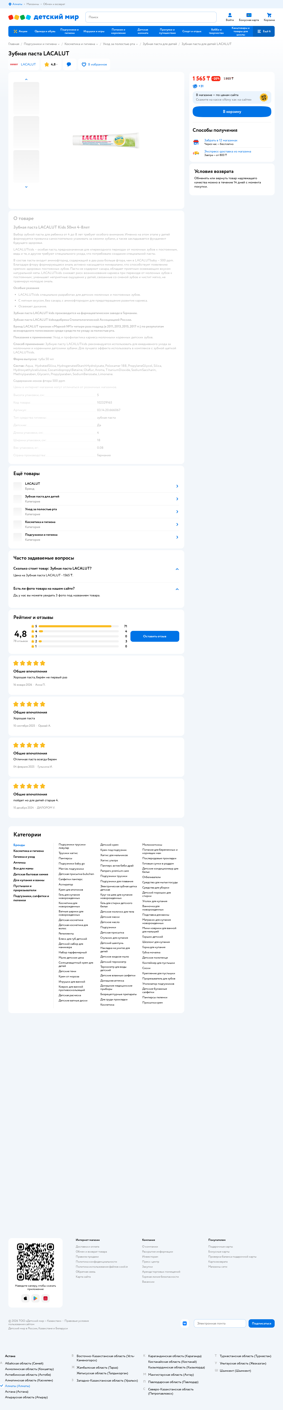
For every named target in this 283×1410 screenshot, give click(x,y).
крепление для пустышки (158, 973)
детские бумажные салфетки (154, 990)
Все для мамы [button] (23, 868)
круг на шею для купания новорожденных (116, 896)
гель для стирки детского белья (116, 904)
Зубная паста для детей (160, 44)
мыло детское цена (71, 957)
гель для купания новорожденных (69, 896)
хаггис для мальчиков (114, 855)
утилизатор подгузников (158, 984)
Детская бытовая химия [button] (30, 874)
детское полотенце (155, 957)
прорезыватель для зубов (158, 978)
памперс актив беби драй (117, 865)
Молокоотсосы (152, 844)
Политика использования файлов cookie (102, 1266)
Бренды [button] (19, 845)
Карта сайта (83, 1276)
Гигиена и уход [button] (24, 857)
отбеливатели (151, 877)
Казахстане (45, 1328)
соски (146, 968)
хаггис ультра (109, 860)
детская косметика (71, 920)
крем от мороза (69, 976)
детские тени (67, 971)
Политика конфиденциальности (96, 1261)
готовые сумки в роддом (158, 863)
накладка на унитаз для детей (115, 949)
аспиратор (66, 884)
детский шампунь (111, 943)
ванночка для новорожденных (153, 908)
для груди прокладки (114, 999)
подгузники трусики (113, 876)
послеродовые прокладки (159, 858)
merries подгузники (71, 869)
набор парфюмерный (73, 952)
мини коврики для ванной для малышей (159, 930)
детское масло (110, 922)
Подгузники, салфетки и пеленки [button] (31, 898)
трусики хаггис (68, 853)
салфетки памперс (71, 879)
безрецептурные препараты (118, 994)
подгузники (108, 927)
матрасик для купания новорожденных (156, 921)
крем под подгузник (113, 850)
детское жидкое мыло (114, 956)
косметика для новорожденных (69, 904)
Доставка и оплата (87, 1246)
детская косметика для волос (73, 926)
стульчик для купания (114, 938)
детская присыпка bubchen (76, 874)
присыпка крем (152, 1002)
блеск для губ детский (73, 939)
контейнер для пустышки (158, 963)
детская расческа (70, 995)
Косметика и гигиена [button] (28, 851)
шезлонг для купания (156, 942)
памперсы (65, 858)
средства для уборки (155, 887)
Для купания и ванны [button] (28, 880)
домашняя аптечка (112, 980)
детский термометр (113, 962)
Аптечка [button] (19, 862)
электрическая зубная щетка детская (118, 888)
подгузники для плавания (116, 881)
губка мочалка (151, 952)
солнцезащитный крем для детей (76, 964)
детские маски (110, 917)
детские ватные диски (73, 1000)
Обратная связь (85, 1271)
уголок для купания (154, 901)
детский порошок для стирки (156, 894)
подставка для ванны (155, 915)
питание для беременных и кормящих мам (160, 851)
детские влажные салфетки (117, 975)
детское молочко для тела (117, 911)
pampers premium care (114, 871)
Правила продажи (87, 1256)
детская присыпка (112, 932)
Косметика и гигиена (79, 44)
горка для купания (153, 947)
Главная (13, 44)
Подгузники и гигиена (40, 44)
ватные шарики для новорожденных (71, 913)
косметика (107, 1004)
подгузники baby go (72, 863)
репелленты (66, 933)
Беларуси (62, 1328)
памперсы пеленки (154, 997)
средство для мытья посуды (160, 882)
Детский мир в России (22, 1328)
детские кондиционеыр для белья (160, 870)
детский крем (109, 844)
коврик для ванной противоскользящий (72, 988)
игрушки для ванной (72, 981)
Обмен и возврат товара (91, 1251)
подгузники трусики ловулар (72, 846)
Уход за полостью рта (119, 44)
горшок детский (152, 936)
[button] (264, 31)
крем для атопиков (71, 889)
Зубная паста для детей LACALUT (207, 44)
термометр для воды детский (113, 968)
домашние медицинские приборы (116, 987)
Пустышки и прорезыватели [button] (24, 888)
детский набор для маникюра (71, 945)
